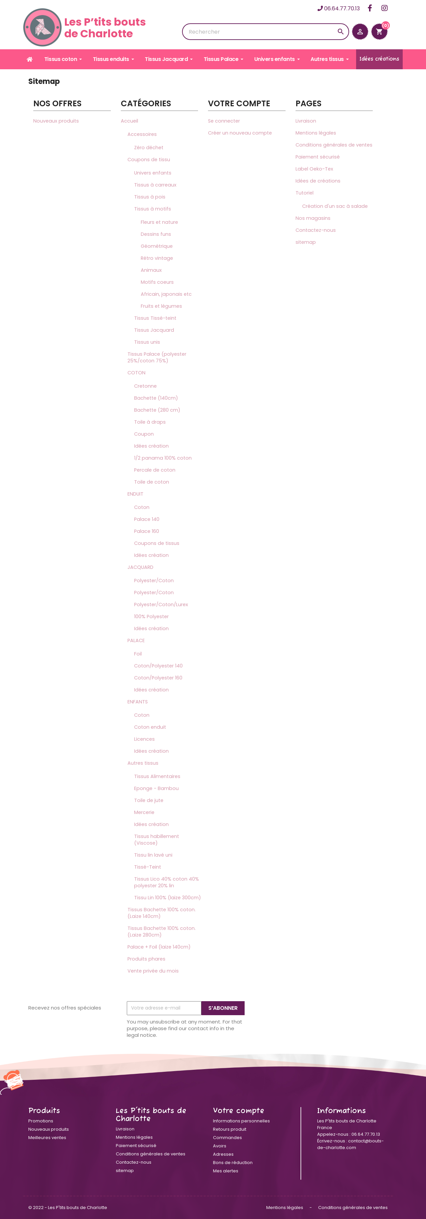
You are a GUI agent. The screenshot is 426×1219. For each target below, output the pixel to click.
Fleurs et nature (159, 222)
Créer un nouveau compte (240, 133)
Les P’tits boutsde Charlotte (84, 27)
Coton (141, 507)
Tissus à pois (149, 197)
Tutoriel (305, 193)
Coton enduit (150, 727)
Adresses (223, 1154)
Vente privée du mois (153, 971)
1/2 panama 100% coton (163, 458)
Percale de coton (154, 470)
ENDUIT (135, 494)
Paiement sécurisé (318, 157)
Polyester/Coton (154, 580)
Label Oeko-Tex (314, 169)
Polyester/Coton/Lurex (161, 604)
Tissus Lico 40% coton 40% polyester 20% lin (166, 882)
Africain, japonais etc (166, 294)
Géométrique (157, 246)
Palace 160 (146, 531)
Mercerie (144, 812)
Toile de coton (151, 482)
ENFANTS (137, 701)
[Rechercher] (265, 31)
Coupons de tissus (156, 543)
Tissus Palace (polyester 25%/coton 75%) (156, 357)
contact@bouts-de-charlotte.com (350, 1144)
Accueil (129, 121)
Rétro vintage (157, 258)
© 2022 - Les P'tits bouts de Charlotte (67, 1207)
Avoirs (219, 1146)
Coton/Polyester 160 (158, 677)
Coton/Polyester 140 (158, 665)
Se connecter (224, 121)
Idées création (151, 446)
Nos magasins (313, 218)
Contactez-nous (316, 230)
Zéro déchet (148, 147)
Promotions (40, 1121)
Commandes (227, 1137)
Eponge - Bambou (156, 788)
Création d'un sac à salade (335, 206)
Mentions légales (316, 133)
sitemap (306, 242)
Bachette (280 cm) (157, 410)
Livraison (306, 121)
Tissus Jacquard (154, 330)
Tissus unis (147, 342)
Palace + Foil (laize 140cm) (159, 947)
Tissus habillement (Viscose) (156, 839)
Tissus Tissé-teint (155, 318)
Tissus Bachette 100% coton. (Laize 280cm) (161, 931)
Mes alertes (225, 1171)
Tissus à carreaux (155, 185)
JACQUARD (140, 567)
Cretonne (145, 386)
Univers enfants (152, 173)
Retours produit (229, 1129)
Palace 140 (146, 519)
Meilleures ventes (47, 1137)
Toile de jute (148, 800)
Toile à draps (150, 422)
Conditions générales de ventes (334, 145)
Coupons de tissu (148, 159)
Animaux (151, 270)
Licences (144, 739)
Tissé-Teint (147, 867)
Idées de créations (318, 181)
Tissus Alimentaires (157, 776)
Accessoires (142, 134)
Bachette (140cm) (156, 398)
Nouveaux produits (56, 121)
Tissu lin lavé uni (153, 855)
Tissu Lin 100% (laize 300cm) (167, 897)
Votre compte (238, 1111)
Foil (138, 653)
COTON (136, 372)
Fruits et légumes (161, 306)
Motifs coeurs (157, 282)
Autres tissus (142, 763)
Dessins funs (156, 234)
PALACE (136, 640)
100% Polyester (151, 616)
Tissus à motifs (152, 208)
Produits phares (146, 959)
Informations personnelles (241, 1121)
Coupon (144, 434)
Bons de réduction (233, 1162)
